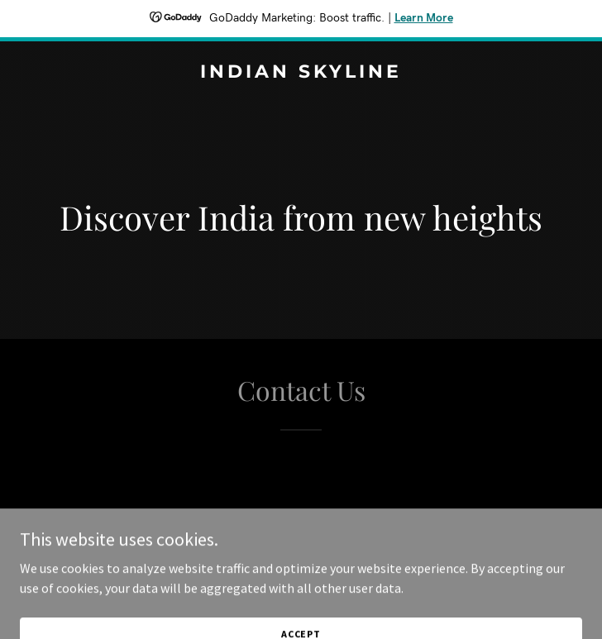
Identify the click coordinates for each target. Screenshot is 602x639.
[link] (301, 72)
